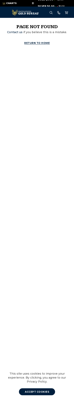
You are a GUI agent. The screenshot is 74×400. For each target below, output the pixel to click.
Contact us (14, 32)
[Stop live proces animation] (33, 3)
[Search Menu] (51, 12)
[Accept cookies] (37, 391)
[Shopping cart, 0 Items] (66, 12)
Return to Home (37, 42)
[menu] (7, 12)
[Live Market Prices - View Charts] (10, 3)
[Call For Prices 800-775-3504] (58, 12)
